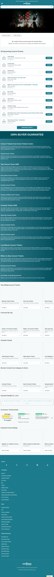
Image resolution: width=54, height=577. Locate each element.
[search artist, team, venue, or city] (27, 6)
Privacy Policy (4, 514)
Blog (2, 482)
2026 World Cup (4, 536)
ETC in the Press (4, 497)
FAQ (2, 509)
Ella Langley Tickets (5, 539)
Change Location (6, 35)
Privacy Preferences (5, 529)
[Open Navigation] (2, 3)
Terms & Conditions (5, 512)
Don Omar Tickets (5, 553)
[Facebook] (6, 465)
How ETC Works (4, 524)
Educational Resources (6, 526)
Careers (3, 485)
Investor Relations (5, 499)
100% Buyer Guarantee (6, 475)
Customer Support (5, 507)
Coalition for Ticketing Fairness (7, 492)
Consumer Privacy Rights (6, 517)
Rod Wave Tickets (5, 548)
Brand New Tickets (5, 546)
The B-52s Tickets (5, 555)
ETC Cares (3, 480)
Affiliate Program (4, 487)
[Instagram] (27, 465)
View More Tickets (27, 127)
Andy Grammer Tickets (6, 541)
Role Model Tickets (5, 551)
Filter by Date (17, 35)
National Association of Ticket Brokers (9, 494)
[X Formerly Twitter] (17, 465)
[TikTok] (47, 465)
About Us (3, 473)
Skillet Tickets (4, 543)
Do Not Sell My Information (7, 519)
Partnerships (4, 490)
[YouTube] (37, 465)
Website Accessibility (5, 521)
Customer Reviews (5, 478)
